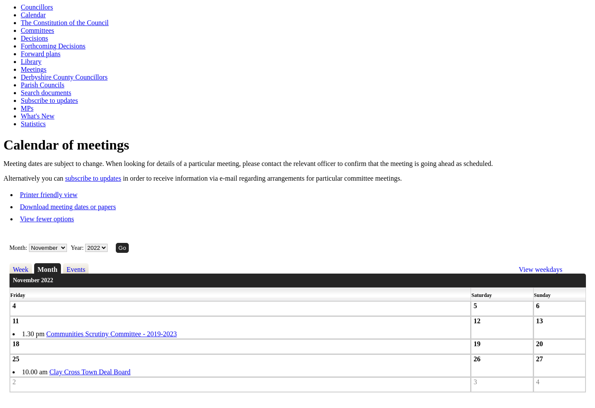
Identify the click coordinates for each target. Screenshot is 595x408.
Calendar (33, 15)
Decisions (34, 38)
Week (21, 269)
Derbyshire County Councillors (64, 77)
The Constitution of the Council (65, 22)
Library (31, 61)
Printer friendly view (48, 194)
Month (47, 269)
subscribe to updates (93, 178)
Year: (78, 248)
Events (76, 269)
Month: (18, 248)
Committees (37, 30)
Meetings (34, 69)
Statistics (33, 124)
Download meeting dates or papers (68, 206)
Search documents (46, 92)
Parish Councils (42, 85)
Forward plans (40, 53)
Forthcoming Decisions (53, 46)
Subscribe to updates (49, 100)
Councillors (37, 7)
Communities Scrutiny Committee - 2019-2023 (111, 334)
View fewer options (47, 219)
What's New (37, 116)
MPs (27, 108)
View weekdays (541, 269)
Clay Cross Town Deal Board (89, 372)
